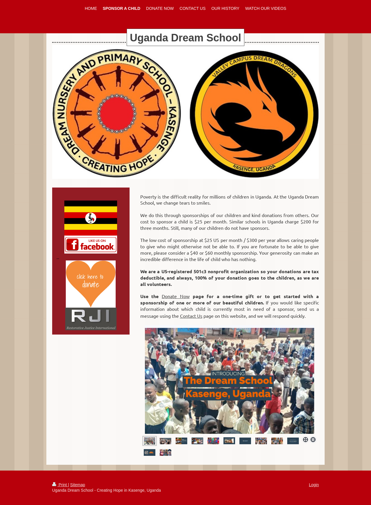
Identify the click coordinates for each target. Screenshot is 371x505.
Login (314, 484)
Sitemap (77, 484)
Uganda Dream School (185, 38)
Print (60, 484)
